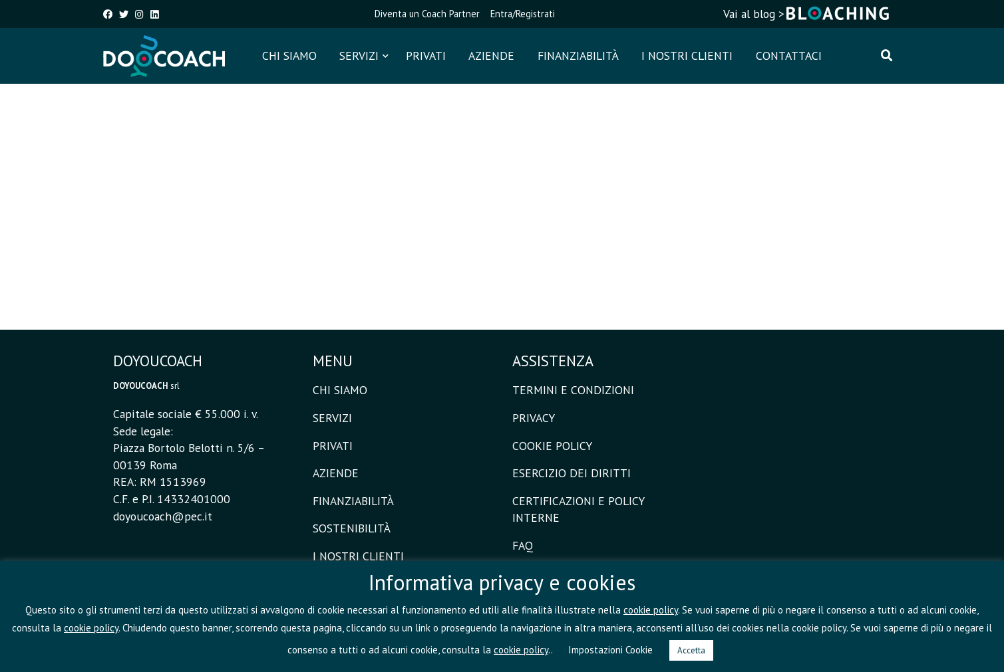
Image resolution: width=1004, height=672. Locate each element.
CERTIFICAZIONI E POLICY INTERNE (578, 509)
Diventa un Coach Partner (427, 13)
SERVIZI (359, 55)
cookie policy (650, 610)
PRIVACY (533, 417)
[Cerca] (887, 55)
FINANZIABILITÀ (578, 55)
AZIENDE (491, 55)
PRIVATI (426, 55)
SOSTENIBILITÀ (352, 528)
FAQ (522, 545)
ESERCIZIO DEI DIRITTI (571, 473)
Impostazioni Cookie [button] (610, 649)
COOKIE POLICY (552, 445)
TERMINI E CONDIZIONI (573, 389)
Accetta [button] (691, 650)
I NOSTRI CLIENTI (687, 55)
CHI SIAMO (289, 55)
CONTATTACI (789, 55)
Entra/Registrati (522, 13)
